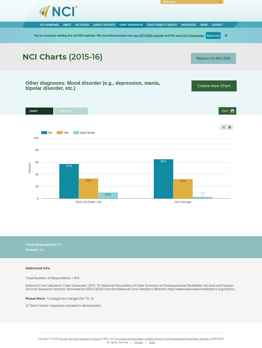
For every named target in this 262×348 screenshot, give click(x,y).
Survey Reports (104, 24)
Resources (188, 24)
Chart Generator (131, 24)
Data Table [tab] (65, 111)
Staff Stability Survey (162, 24)
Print (225, 111)
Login (190, 2)
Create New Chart (214, 86)
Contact (217, 24)
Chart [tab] (33, 111)
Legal (152, 342)
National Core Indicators (58, 11)
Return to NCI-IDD (213, 58)
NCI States (82, 24)
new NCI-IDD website (148, 35)
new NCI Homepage (190, 35)
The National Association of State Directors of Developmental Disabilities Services (162, 338)
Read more (213, 35)
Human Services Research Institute (80, 338)
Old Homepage (49, 24)
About (67, 24)
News (203, 24)
